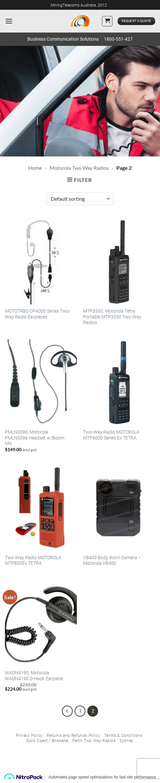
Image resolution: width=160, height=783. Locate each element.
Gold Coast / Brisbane (47, 740)
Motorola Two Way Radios (79, 168)
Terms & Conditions (123, 735)
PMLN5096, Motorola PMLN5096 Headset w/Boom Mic (34, 437)
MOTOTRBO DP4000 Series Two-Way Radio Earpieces (37, 314)
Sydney (127, 740)
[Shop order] (80, 198)
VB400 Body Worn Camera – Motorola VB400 (112, 560)
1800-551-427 (118, 39)
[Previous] (67, 711)
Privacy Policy (29, 735)
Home (35, 168)
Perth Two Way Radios (93, 740)
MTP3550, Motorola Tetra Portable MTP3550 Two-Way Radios (112, 316)
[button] (9, 21)
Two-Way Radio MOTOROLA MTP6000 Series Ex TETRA (111, 435)
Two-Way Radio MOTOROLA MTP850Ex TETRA (33, 560)
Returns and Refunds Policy (73, 735)
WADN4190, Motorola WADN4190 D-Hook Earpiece (34, 676)
